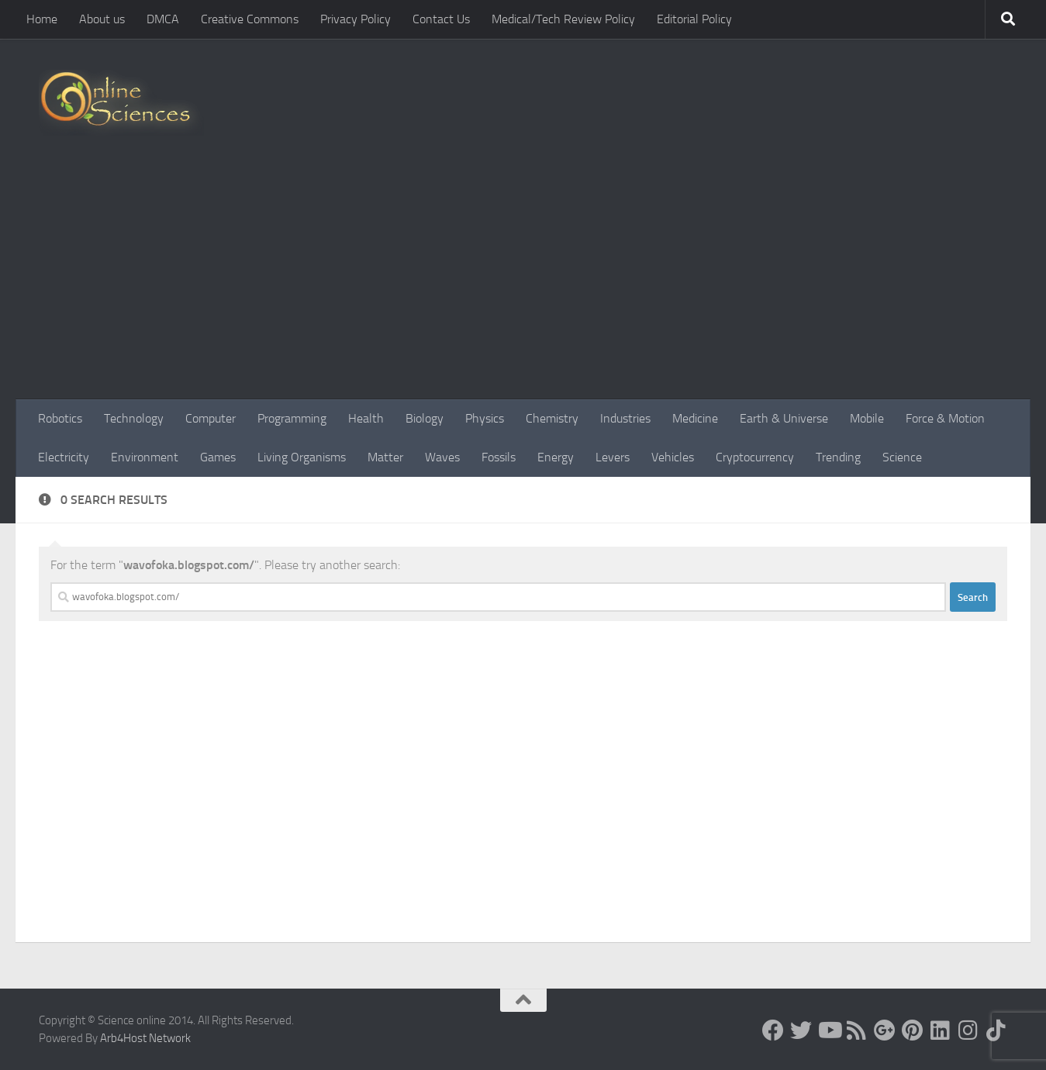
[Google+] (885, 1030)
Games (218, 457)
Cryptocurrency (755, 457)
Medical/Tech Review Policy (563, 19)
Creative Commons (250, 19)
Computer (210, 418)
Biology (425, 418)
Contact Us (441, 19)
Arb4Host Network (145, 1038)
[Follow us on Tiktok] (996, 1030)
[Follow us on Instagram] (968, 1030)
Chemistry (552, 418)
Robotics (60, 418)
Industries (625, 418)
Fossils (499, 457)
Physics (484, 418)
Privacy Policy (355, 19)
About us (102, 19)
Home (41, 19)
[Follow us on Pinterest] (912, 1030)
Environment (144, 457)
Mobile (867, 418)
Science (902, 457)
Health (366, 418)
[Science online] (773, 1030)
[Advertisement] (523, 283)
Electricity (63, 457)
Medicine (695, 418)
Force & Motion (945, 418)
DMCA (163, 19)
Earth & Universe (784, 418)
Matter (385, 457)
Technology (134, 418)
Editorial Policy (694, 19)
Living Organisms (301, 457)
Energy (555, 457)
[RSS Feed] (857, 1030)
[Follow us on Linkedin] (940, 1030)
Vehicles (672, 457)
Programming (291, 418)
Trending (838, 457)
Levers (612, 457)
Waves (442, 457)
